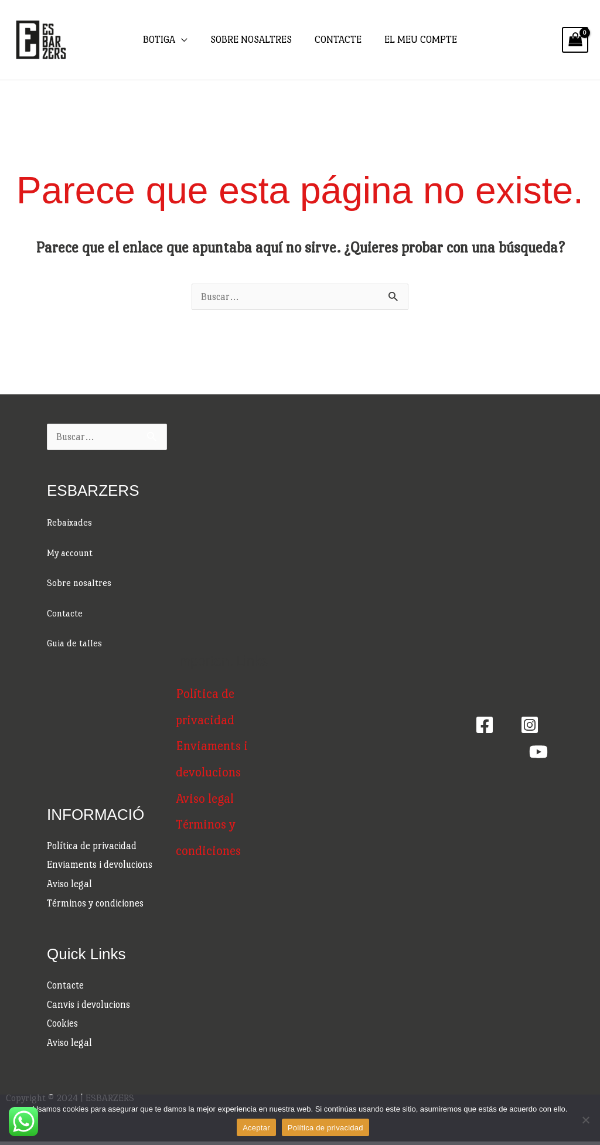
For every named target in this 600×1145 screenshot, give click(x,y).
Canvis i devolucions (89, 1007)
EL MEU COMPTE (418, 39)
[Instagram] (529, 726)
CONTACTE (337, 39)
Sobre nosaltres (79, 582)
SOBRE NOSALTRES (252, 39)
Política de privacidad (92, 846)
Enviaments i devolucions (100, 865)
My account (71, 552)
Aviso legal (69, 885)
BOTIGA (162, 39)
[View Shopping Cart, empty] (575, 40)
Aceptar (256, 1127)
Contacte (65, 613)
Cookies (63, 1026)
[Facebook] (484, 726)
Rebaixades (70, 522)
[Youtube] (538, 753)
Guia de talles (75, 643)
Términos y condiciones (95, 905)
